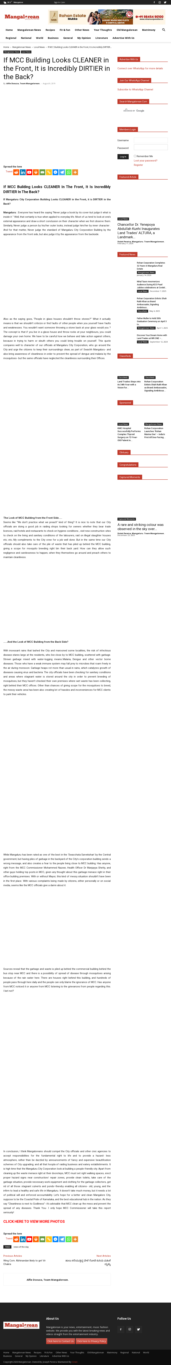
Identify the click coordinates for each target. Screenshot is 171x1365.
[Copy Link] (49, 172)
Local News (39, 47)
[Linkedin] (23, 172)
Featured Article (127, 177)
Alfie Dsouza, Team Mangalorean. (23, 83)
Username (123, 140)
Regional (11, 37)
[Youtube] (29, 172)
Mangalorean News (29, 29)
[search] (140, 111)
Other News (82, 29)
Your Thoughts (103, 29)
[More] (75, 172)
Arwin (75, 1361)
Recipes (50, 29)
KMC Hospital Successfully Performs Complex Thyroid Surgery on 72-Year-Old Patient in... (129, 434)
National (26, 37)
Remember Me (145, 156)
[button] (164, 30)
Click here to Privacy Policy (91, 1341)
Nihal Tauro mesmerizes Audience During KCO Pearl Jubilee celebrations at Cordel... (151, 284)
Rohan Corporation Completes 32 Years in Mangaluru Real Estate (151, 266)
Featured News (127, 254)
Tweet (9, 171)
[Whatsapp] (68, 172)
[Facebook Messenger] (55, 172)
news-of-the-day (21, 1247)
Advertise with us (128, 59)
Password (123, 148)
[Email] (42, 172)
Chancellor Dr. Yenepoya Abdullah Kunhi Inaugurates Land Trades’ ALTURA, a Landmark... (138, 231)
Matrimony (148, 29)
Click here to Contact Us (60, 1341)
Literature (101, 37)
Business (53, 37)
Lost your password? (145, 160)
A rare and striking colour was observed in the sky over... (140, 527)
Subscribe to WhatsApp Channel (135, 89)
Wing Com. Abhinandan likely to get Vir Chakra (24, 1262)
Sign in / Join (59, 2)
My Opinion (84, 37)
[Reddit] (16, 172)
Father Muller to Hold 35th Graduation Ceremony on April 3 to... (152, 321)
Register (138, 164)
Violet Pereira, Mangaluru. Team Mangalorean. (140, 241)
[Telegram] (62, 172)
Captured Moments (129, 477)
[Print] (36, 172)
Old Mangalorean (127, 29)
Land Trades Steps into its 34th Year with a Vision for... (129, 384)
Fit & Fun (65, 29)
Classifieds (142, 311)
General (68, 37)
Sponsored (125, 402)
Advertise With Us (123, 37)
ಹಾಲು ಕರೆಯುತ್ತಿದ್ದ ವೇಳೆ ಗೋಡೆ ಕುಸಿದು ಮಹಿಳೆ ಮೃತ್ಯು (88, 1262)
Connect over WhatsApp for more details (140, 68)
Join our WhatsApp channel (134, 80)
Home (9, 29)
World (39, 37)
